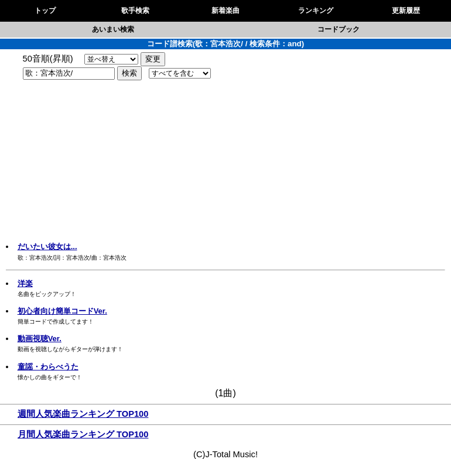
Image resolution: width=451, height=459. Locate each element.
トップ (45, 10)
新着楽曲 (225, 10)
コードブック (338, 29)
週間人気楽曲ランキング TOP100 (83, 414)
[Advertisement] (225, 162)
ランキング (315, 10)
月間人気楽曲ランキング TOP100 (83, 434)
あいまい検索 (113, 29)
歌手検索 (135, 10)
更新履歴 (406, 10)
